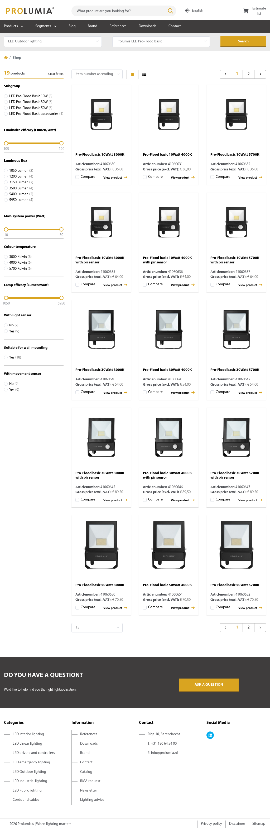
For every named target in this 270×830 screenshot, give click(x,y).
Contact (174, 26)
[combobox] (123, 11)
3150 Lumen (21, 182)
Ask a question (209, 685)
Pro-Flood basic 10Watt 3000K (99, 155)
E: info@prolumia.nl (163, 753)
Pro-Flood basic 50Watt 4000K (167, 585)
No (13, 325)
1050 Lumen (21, 171)
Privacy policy (211, 824)
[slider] (34, 143)
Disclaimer (237, 824)
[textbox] (123, 11)
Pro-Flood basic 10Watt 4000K (167, 155)
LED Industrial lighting (30, 781)
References (118, 26)
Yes (14, 331)
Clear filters (56, 74)
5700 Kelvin (20, 269)
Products (11, 26)
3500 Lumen (21, 188)
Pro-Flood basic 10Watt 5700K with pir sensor (234, 260)
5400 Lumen (21, 194)
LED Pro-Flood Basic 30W (30, 102)
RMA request (90, 781)
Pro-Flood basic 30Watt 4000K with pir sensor (167, 475)
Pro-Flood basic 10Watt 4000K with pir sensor (167, 260)
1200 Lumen (21, 177)
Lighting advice (92, 800)
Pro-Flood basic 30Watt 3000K (99, 370)
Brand (92, 26)
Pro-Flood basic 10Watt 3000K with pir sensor (99, 260)
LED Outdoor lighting (29, 772)
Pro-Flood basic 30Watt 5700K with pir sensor (234, 475)
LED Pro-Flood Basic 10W (30, 96)
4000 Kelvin (20, 263)
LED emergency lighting (31, 762)
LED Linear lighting (27, 744)
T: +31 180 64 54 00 (162, 744)
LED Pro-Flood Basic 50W (30, 108)
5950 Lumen (21, 200)
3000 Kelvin (20, 257)
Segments (43, 26)
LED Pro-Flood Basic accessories (36, 114)
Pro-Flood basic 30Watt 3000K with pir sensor (99, 475)
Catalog (86, 772)
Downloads (147, 26)
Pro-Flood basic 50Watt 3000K (99, 585)
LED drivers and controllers (34, 753)
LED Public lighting (27, 791)
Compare (88, 177)
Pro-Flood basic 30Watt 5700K (234, 370)
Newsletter (88, 791)
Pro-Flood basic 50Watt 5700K (234, 585)
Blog (72, 26)
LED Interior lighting (28, 734)
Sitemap (258, 824)
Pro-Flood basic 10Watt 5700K (234, 155)
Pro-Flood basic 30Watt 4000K (167, 370)
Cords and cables (26, 800)
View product (115, 177)
